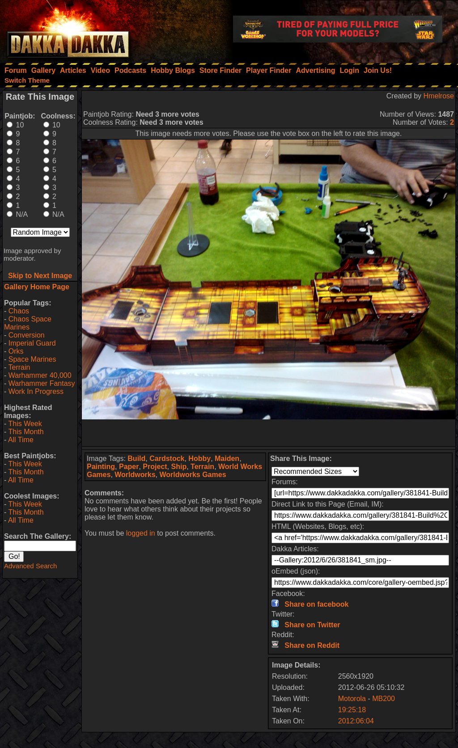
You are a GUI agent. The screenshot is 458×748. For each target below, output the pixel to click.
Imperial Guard (32, 343)
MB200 (383, 698)
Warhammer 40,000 (40, 375)
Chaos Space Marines (27, 323)
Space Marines (32, 359)
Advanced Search (30, 566)
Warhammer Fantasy (41, 383)
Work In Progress (36, 391)
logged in (140, 533)
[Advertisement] (268, 432)
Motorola (352, 698)
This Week (25, 423)
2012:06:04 (356, 721)
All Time (21, 440)
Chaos (18, 311)
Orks (16, 351)
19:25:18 (352, 710)
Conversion (26, 335)
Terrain (19, 367)
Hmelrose (439, 96)
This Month (25, 431)
